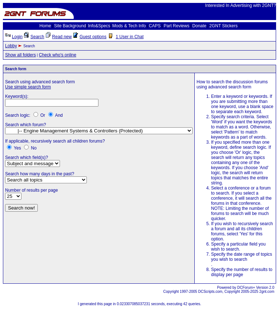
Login (17, 36)
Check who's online (57, 54)
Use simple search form (28, 86)
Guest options (93, 36)
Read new (62, 36)
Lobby (11, 45)
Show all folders (20, 54)
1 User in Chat (130, 36)
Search (37, 36)
